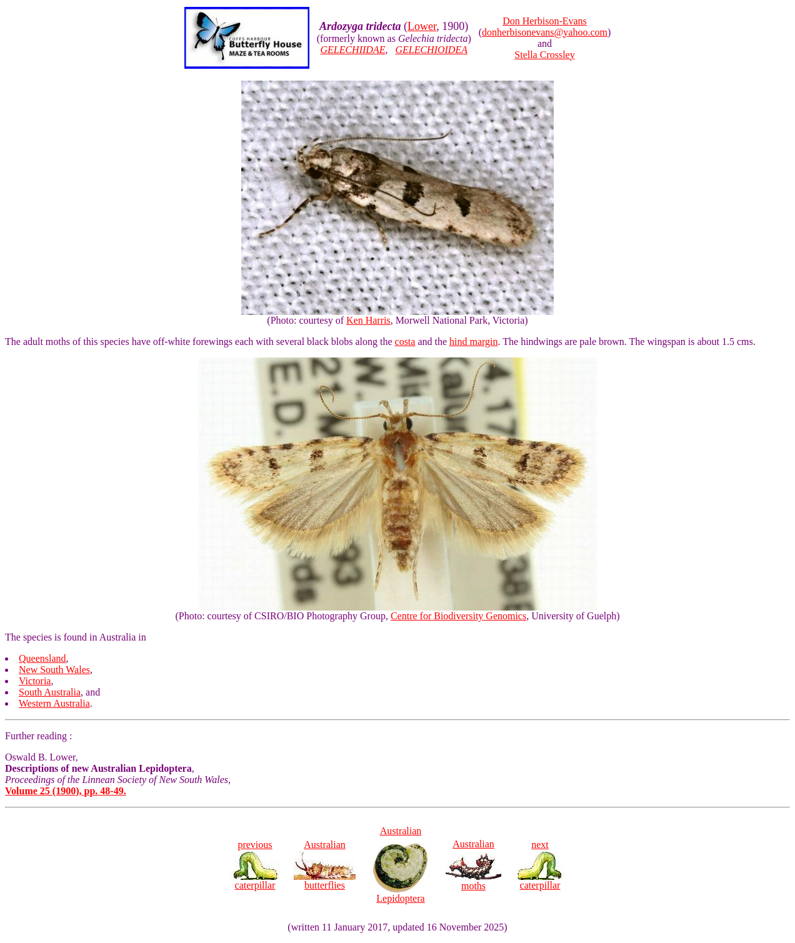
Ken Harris (368, 320)
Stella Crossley (544, 54)
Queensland (42, 658)
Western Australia (54, 703)
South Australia (50, 692)
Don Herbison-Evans (544, 21)
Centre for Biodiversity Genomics (458, 616)
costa (405, 341)
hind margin (473, 341)
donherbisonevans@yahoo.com (545, 32)
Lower (422, 26)
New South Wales (54, 669)
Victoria (35, 681)
